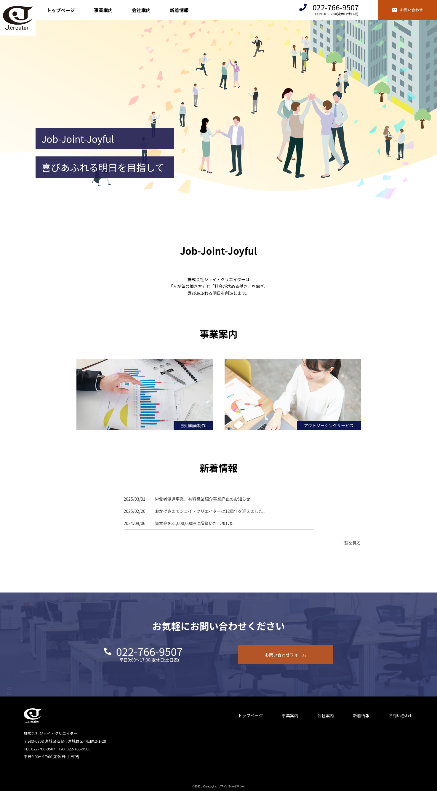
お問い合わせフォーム (285, 655)
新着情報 (179, 10)
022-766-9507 (336, 7)
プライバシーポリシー (231, 786)
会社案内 (141, 10)
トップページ (61, 10)
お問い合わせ (400, 715)
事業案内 (103, 10)
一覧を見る (350, 542)
